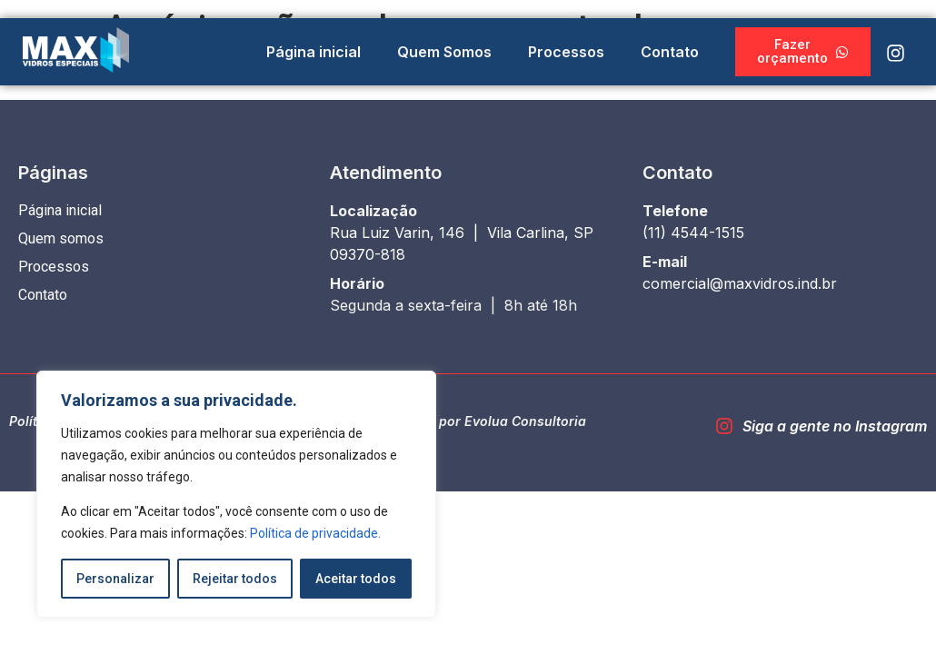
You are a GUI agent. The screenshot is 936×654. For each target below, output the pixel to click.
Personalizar (115, 578)
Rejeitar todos (235, 578)
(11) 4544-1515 (693, 232)
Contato (670, 52)
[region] (236, 494)
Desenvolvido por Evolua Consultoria (468, 421)
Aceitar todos (355, 578)
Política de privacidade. (315, 533)
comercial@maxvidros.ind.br (739, 283)
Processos (566, 52)
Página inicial (313, 52)
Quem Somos (444, 52)
